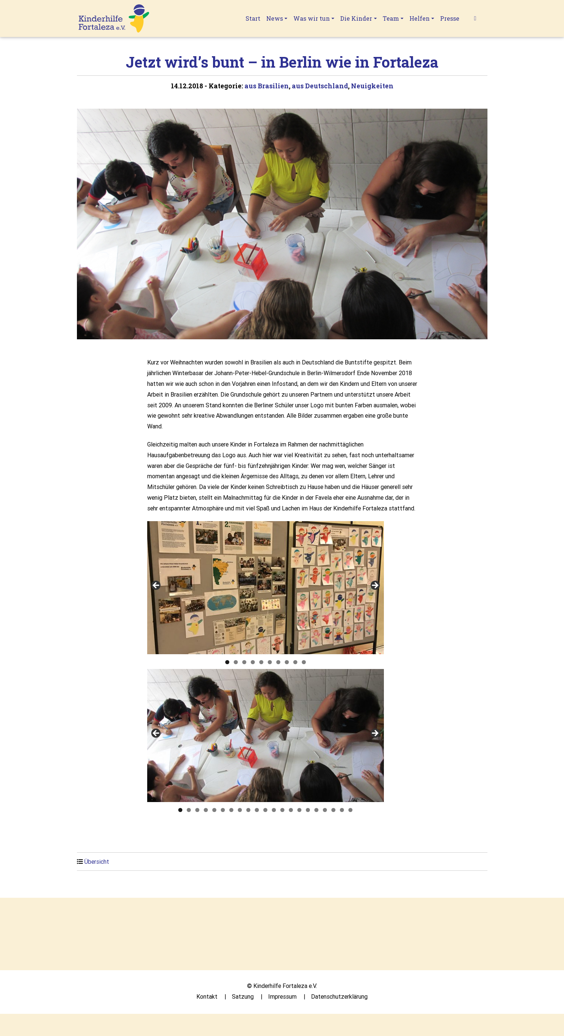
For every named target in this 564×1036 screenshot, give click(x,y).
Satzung (243, 996)
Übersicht (96, 861)
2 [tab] (236, 662)
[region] (265, 587)
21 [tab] (350, 810)
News (274, 18)
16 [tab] (308, 810)
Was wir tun (311, 18)
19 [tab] (333, 810)
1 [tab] (227, 662)
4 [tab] (253, 662)
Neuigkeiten (372, 86)
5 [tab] (261, 662)
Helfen (419, 18)
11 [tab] (265, 810)
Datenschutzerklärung (339, 996)
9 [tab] (295, 662)
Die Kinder (356, 18)
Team (391, 18)
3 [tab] (244, 662)
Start (253, 18)
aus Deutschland (320, 86)
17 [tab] (316, 810)
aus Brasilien (266, 86)
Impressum (282, 996)
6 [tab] (270, 662)
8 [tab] (287, 662)
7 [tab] (278, 662)
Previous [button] (156, 585)
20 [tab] (342, 810)
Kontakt (206, 996)
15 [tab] (299, 810)
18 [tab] (325, 810)
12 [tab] (274, 810)
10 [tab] (304, 662)
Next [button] (374, 585)
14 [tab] (291, 810)
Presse (449, 18)
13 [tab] (282, 810)
